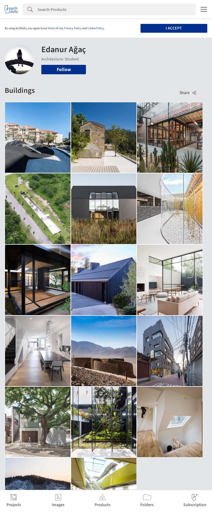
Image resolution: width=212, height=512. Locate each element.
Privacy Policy (72, 28)
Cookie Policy (95, 28)
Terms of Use (55, 28)
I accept (174, 28)
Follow (64, 69)
